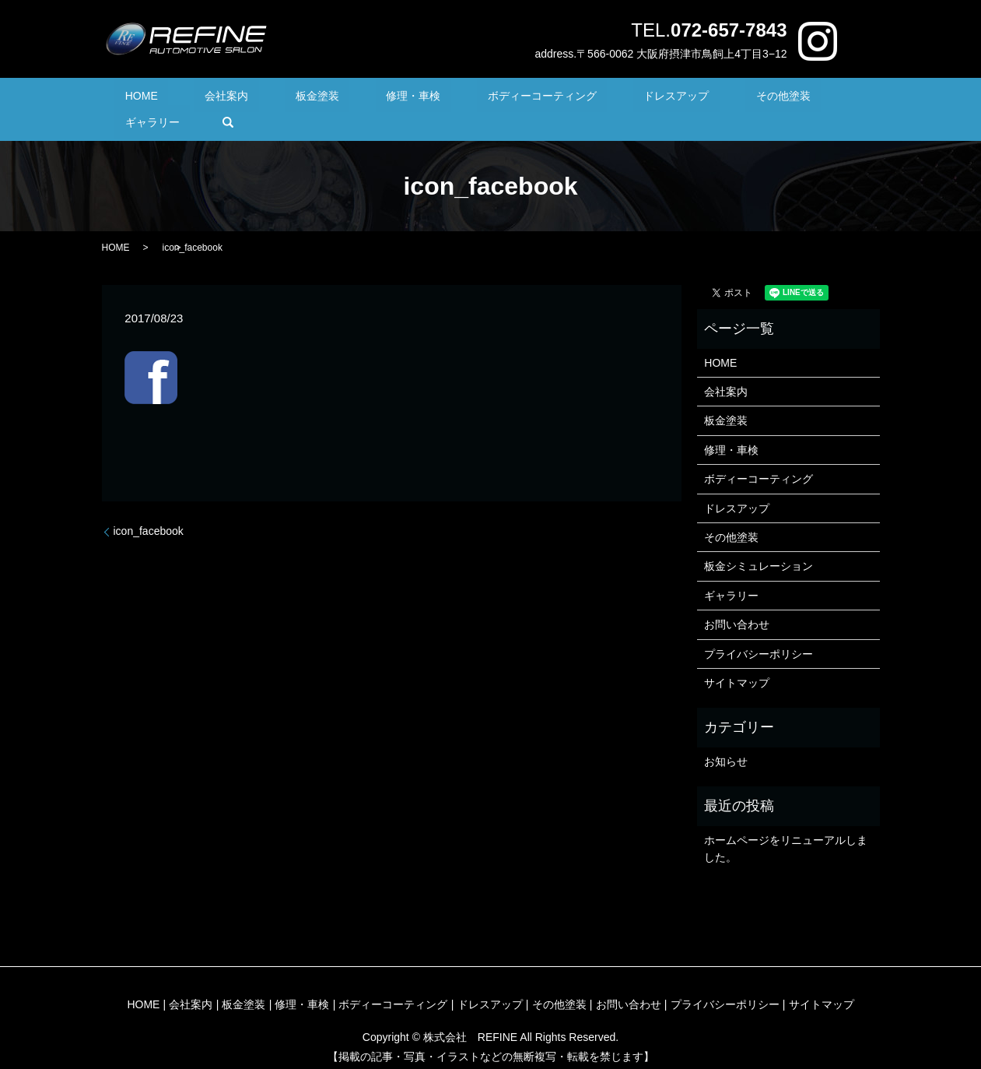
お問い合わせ (736, 600)
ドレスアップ (592, 98)
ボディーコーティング (479, 98)
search (824, 98)
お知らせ (726, 737)
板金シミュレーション (758, 542)
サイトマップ (736, 658)
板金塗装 (295, 98)
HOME (161, 98)
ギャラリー (758, 98)
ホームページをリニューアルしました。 (785, 824)
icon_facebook (149, 507)
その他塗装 (678, 98)
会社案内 (226, 98)
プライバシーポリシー (758, 630)
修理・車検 (371, 98)
